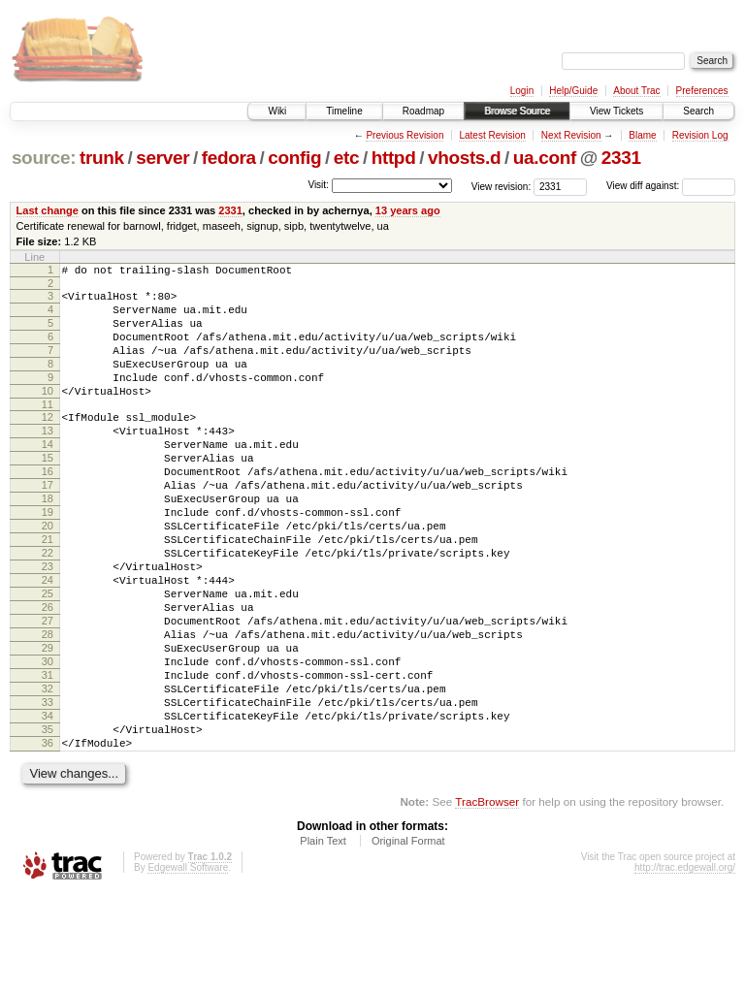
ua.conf (544, 157)
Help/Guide (573, 90)
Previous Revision (404, 135)
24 (47, 641)
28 (47, 707)
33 (47, 789)
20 (47, 575)
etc (346, 157)
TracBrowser (487, 900)
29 (47, 723)
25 (47, 657)
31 (47, 756)
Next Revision (571, 135)
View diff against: (670, 185)
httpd (394, 157)
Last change (47, 210)
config (294, 157)
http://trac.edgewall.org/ (684, 966)
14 (47, 476)
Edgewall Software (187, 966)
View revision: (501, 185)
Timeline (344, 111)
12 (47, 443)
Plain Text (323, 939)
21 (47, 591)
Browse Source (517, 111)
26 (47, 674)
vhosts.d (464, 157)
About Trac (636, 90)
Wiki (277, 111)
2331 (621, 157)
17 (47, 525)
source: (44, 157)
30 (47, 740)
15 (47, 492)
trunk (102, 157)
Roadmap (423, 111)
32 (47, 773)
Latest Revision (492, 135)
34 (47, 806)
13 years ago (407, 210)
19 (47, 558)
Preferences (702, 90)
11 (47, 430)
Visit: (318, 184)
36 (47, 839)
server (162, 157)
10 (47, 414)
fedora (229, 157)
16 (47, 509)
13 (47, 459)
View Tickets (616, 111)
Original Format (408, 939)
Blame (642, 135)
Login (522, 90)
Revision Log (700, 135)
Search (698, 111)
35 (47, 822)
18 (47, 542)
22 (47, 608)
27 (47, 690)
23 (47, 624)
